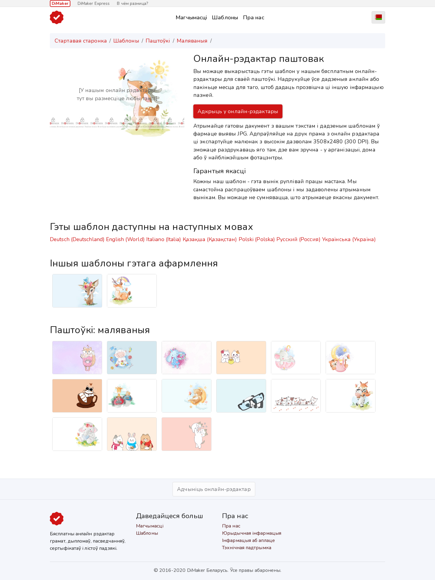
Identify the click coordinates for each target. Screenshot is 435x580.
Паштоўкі (158, 40)
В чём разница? (132, 3)
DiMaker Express (94, 3)
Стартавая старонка (81, 40)
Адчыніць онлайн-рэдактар (213, 489)
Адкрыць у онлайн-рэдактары (238, 111)
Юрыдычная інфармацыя (251, 533)
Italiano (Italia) (163, 239)
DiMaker (60, 3)
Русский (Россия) (298, 239)
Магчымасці (191, 17)
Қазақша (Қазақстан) (210, 239)
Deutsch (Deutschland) (77, 239)
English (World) (125, 239)
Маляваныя (192, 40)
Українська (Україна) (349, 239)
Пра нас (253, 17)
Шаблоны (225, 17)
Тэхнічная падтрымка (246, 547)
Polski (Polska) (257, 239)
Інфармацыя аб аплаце (248, 540)
